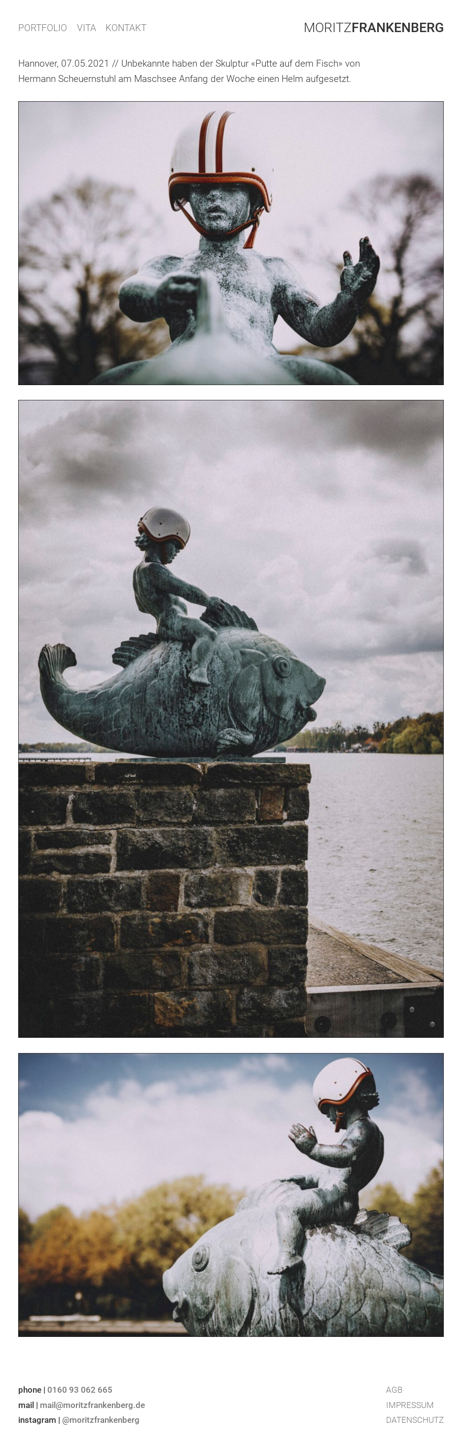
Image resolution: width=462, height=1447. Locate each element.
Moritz (374, 28)
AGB (394, 1390)
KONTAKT (126, 28)
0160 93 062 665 (79, 1390)
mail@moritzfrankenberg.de (92, 1405)
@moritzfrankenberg (101, 1420)
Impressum (410, 1405)
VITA (86, 28)
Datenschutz (415, 1420)
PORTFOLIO (42, 28)
